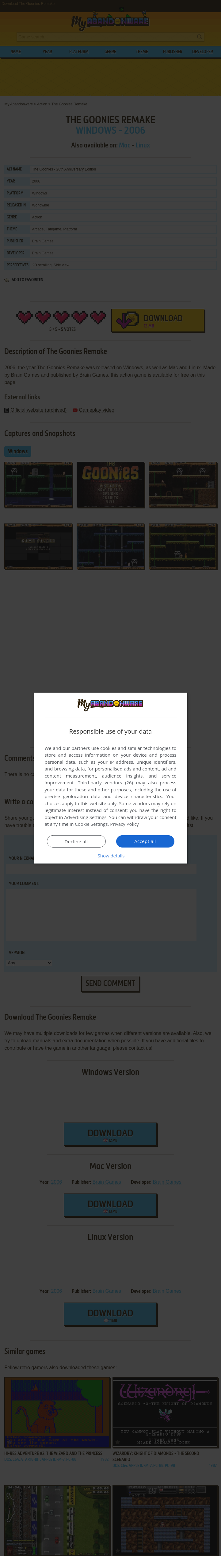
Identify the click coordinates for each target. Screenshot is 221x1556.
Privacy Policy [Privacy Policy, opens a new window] (124, 824)
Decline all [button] (76, 841)
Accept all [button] (145, 841)
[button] (111, 855)
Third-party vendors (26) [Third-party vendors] (105, 782)
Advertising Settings (85, 817)
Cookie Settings (91, 824)
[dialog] (110, 777)
